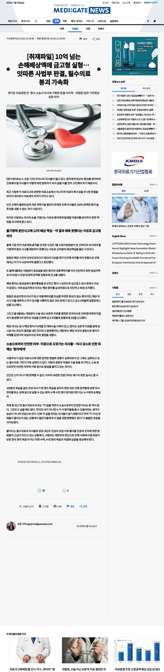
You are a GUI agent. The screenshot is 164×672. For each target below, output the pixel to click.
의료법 (75, 28)
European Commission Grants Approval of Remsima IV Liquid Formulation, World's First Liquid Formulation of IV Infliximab (135, 262)
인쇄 (59, 506)
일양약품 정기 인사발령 (122, 311)
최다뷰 (123, 88)
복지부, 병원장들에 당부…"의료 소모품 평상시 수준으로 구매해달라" (137, 133)
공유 (98, 39)
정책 (56, 21)
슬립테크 (114, 21)
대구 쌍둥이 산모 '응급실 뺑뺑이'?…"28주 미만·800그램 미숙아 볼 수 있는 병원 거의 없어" (137, 95)
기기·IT (90, 21)
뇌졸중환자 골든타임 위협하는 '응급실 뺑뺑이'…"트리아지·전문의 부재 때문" (137, 128)
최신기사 (25, 21)
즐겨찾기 (137, 3)
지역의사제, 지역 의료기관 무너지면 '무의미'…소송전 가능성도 (137, 105)
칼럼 (123, 190)
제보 (85, 39)
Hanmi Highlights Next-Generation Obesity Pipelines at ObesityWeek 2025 (135, 248)
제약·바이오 (76, 21)
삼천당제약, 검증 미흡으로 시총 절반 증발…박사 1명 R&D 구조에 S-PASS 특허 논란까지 (137, 124)
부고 (152, 294)
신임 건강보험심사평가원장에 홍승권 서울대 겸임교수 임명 (137, 100)
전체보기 (152, 184)
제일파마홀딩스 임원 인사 (122, 315)
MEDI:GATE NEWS (82, 9)
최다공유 (146, 88)
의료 (48, 21)
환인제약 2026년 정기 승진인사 (125, 306)
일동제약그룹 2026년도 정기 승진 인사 (128, 301)
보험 (88, 28)
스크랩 (45, 506)
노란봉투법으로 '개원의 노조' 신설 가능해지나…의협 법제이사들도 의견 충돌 (137, 119)
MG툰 (146, 190)
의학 (65, 21)
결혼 (129, 294)
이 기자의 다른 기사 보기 (86, 526)
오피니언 (102, 21)
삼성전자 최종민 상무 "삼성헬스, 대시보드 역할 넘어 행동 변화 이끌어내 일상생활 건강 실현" (137, 114)
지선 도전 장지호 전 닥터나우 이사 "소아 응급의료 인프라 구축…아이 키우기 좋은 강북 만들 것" (137, 138)
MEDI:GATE (151, 2)
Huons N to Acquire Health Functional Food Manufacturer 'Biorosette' (135, 257)
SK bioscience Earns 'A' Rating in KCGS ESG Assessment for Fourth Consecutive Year (135, 253)
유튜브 (101, 28)
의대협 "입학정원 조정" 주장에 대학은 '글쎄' (135, 109)
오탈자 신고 (28, 506)
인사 (118, 294)
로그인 (105, 3)
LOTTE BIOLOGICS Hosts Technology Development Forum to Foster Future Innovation (135, 243)
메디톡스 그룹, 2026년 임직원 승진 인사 (128, 320)
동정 (140, 294)
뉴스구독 (126, 3)
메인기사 (12, 21)
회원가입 (115, 3)
